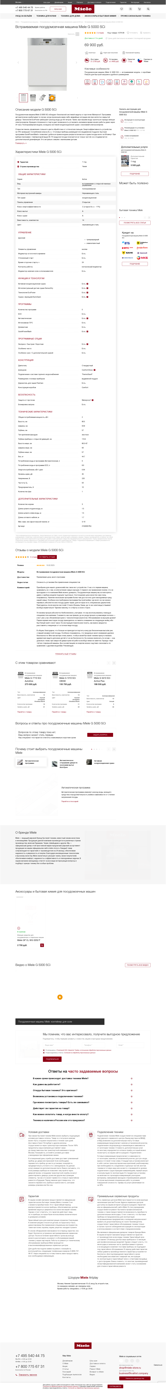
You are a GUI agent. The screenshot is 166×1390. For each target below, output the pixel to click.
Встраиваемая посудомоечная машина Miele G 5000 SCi (61, 574)
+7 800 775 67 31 (24, 10)
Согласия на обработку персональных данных (79, 1039)
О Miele (65, 1363)
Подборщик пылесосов (72, 1374)
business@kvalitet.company (133, 1373)
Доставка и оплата (94, 2)
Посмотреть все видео (138, 952)
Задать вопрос (100, 736)
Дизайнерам (59, 2)
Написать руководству (135, 1378)
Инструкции (135, 2)
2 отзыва (100, 33)
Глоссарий (66, 1372)
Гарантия (123, 2)
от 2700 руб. (95, 61)
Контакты (147, 2)
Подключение (111, 2)
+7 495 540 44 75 (24, 7)
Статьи (65, 1369)
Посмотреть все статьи (135, 223)
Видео (92, 1374)
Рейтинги (80, 2)
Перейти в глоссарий (69, 803)
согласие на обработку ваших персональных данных (60, 1386)
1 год (130, 61)
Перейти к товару (24, 713)
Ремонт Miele (95, 1369)
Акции (70, 2)
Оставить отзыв (25, 559)
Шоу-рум (46, 2)
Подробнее (135, 174)
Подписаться (135, 1032)
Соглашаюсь (115, 1386)
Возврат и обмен (97, 1372)
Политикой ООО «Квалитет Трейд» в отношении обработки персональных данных (84, 1037)
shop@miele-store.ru (130, 1368)
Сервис (93, 1366)
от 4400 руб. (114, 61)
